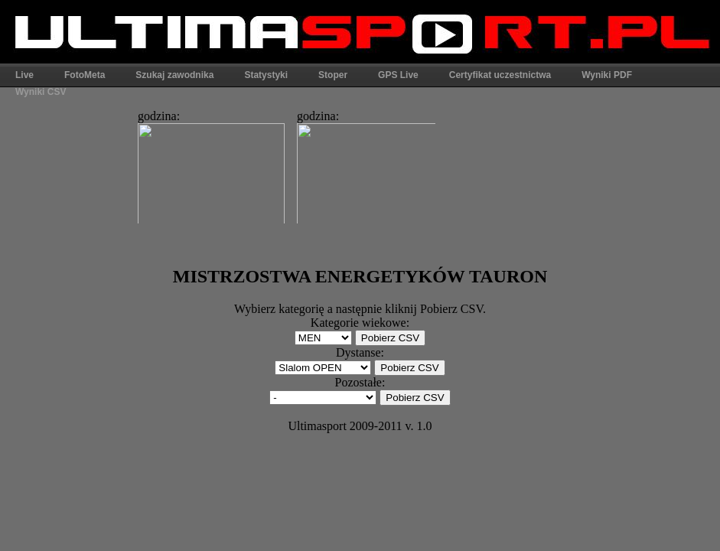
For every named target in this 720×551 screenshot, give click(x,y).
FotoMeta (84, 75)
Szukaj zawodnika (174, 75)
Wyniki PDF (607, 75)
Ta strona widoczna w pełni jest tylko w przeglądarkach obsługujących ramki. (282, 162)
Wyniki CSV (40, 91)
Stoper (332, 75)
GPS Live (398, 75)
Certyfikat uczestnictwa (500, 75)
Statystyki (266, 75)
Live (24, 75)
